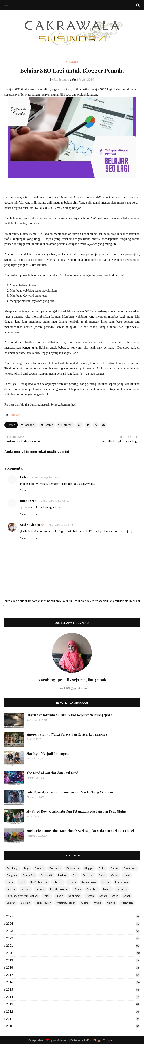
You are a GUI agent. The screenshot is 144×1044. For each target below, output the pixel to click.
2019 (73, 960)
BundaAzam (28, 501)
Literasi (40, 888)
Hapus (33, 490)
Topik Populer (43, 902)
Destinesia (130, 868)
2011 (73, 1018)
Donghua (12, 875)
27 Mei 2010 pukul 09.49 (46, 477)
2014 (73, 997)
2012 (73, 1011)
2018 (73, 967)
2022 (73, 938)
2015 (73, 989)
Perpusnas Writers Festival (22, 895)
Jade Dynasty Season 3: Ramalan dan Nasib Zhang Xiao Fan (69, 792)
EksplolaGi (47, 875)
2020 (73, 953)
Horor (10, 882)
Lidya (24, 477)
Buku (102, 868)
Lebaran (25, 888)
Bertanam (55, 868)
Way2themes (61, 1040)
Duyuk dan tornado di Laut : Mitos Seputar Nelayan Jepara (69, 715)
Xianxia (111, 902)
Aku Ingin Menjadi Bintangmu (47, 754)
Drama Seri (29, 875)
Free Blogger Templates (101, 1040)
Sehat (126, 895)
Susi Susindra (61, 79)
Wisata (85, 902)
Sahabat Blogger (108, 895)
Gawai (114, 875)
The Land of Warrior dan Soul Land (52, 773)
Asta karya (13, 868)
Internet (58, 882)
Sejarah (11, 902)
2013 (73, 1004)
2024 (73, 923)
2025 (73, 916)
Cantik (114, 868)
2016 (73, 982)
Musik (77, 888)
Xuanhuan (127, 902)
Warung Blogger (65, 902)
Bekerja (39, 868)
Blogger (16, 414)
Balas (23, 490)
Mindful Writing (59, 888)
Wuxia (97, 902)
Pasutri (107, 888)
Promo (59, 895)
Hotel (22, 882)
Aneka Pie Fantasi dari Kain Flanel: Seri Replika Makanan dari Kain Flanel (80, 831)
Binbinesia (72, 868)
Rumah (90, 895)
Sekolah (25, 902)
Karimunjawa (88, 882)
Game (102, 875)
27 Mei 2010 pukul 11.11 (61, 525)
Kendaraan (121, 882)
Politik (47, 895)
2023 (73, 931)
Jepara (72, 882)
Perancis (122, 888)
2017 (73, 975)
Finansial (88, 875)
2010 (73, 1026)
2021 (73, 945)
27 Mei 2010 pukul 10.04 (55, 501)
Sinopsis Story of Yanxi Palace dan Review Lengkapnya (66, 734)
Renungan (74, 895)
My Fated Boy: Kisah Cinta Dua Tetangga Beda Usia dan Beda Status (76, 811)
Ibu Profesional (38, 882)
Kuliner (11, 888)
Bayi (26, 868)
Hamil (127, 875)
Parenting (92, 888)
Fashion (62, 875)
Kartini (106, 882)
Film (75, 875)
